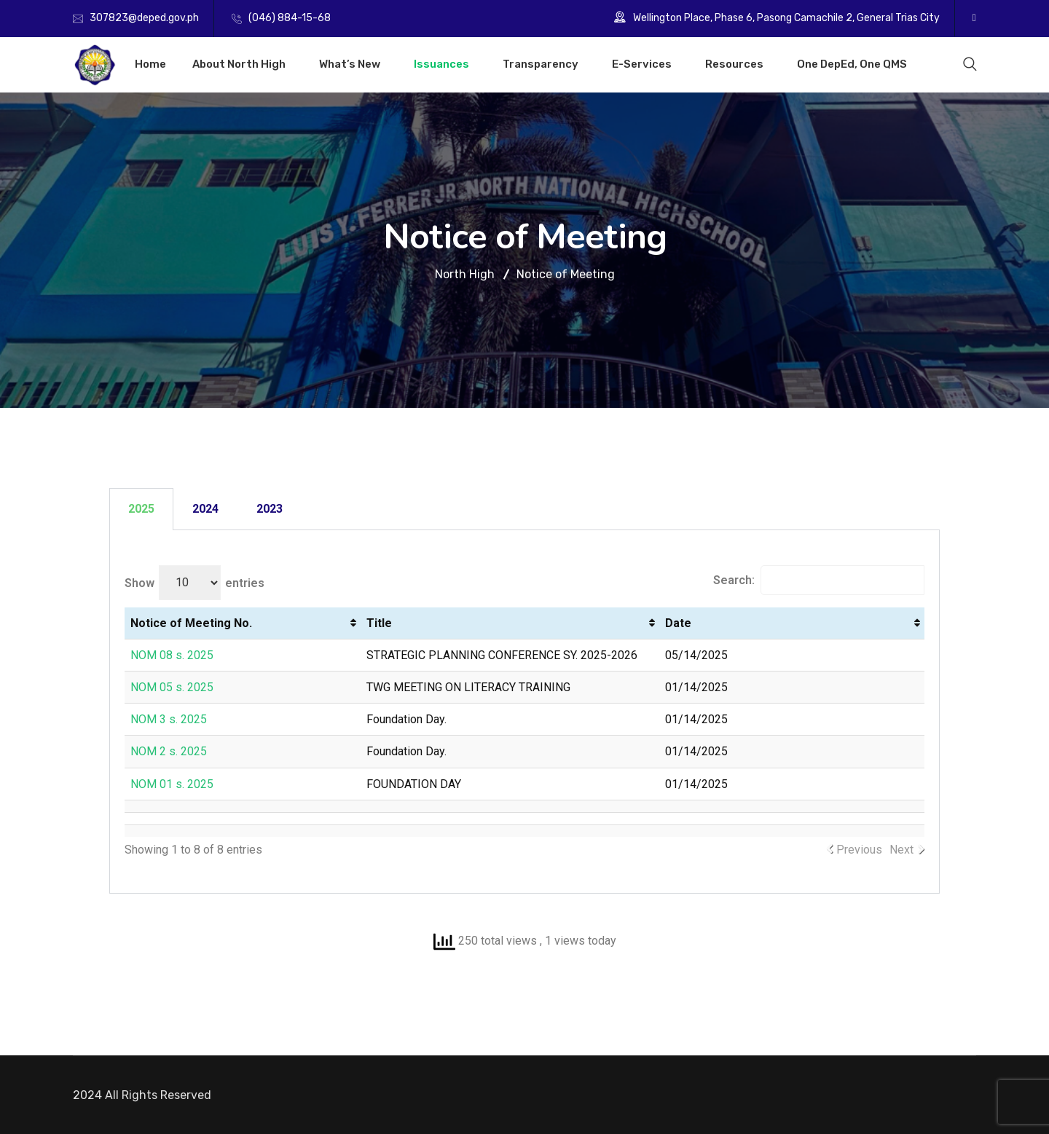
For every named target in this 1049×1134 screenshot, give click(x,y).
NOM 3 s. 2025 (168, 719)
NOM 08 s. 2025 (171, 655)
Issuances (441, 64)
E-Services (642, 64)
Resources (734, 64)
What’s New (349, 64)
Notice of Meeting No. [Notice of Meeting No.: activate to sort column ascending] (191, 623)
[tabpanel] (524, 712)
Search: (818, 580)
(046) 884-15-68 (289, 18)
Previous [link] (859, 850)
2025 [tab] (141, 509)
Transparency (540, 64)
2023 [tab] (269, 509)
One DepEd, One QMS (852, 64)
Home (150, 64)
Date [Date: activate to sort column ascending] (678, 623)
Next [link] (901, 850)
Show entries (194, 582)
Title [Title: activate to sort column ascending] (379, 623)
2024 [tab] (205, 509)
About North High (239, 64)
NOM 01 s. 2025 (171, 784)
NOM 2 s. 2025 (168, 751)
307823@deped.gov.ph (144, 18)
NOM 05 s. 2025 (171, 687)
